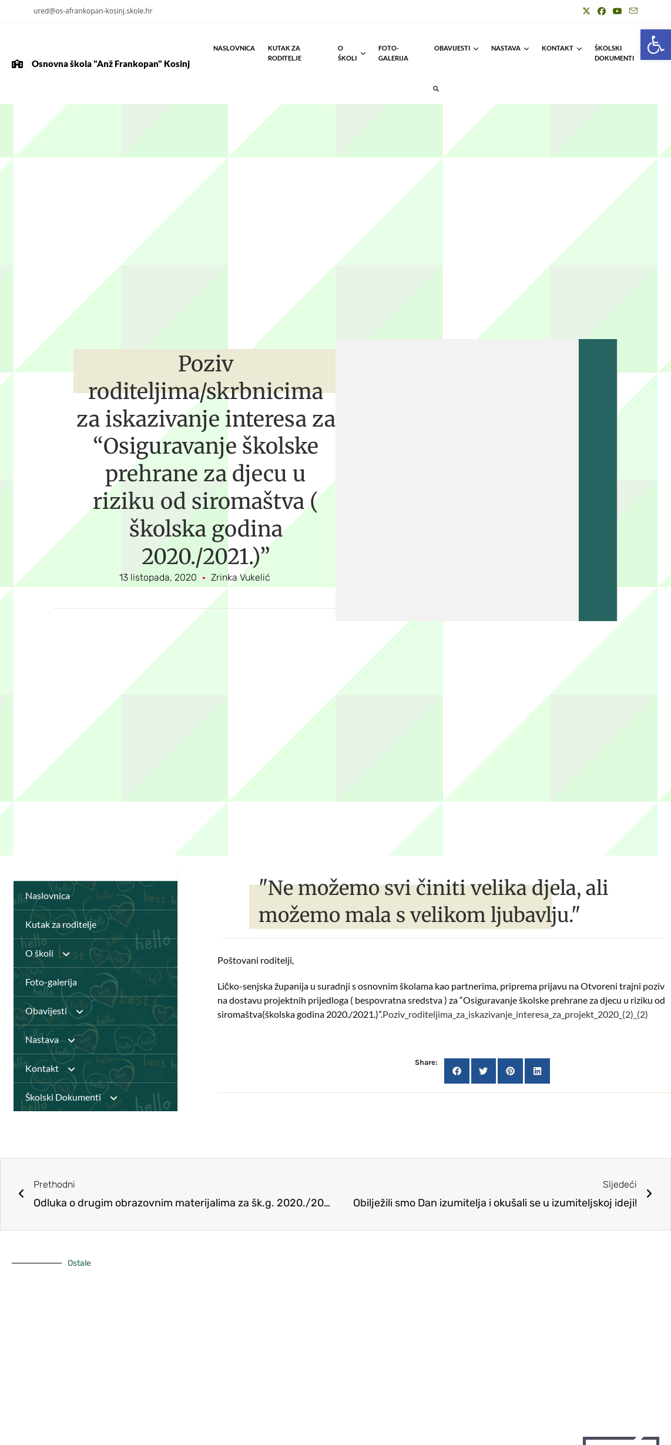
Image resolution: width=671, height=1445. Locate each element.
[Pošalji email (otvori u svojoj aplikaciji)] (632, 11)
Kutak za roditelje (284, 53)
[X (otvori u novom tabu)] (586, 11)
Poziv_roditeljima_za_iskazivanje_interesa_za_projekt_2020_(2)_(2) (515, 1014)
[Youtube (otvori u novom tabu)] (617, 11)
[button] (655, 44)
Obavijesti (456, 48)
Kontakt (562, 48)
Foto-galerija (393, 53)
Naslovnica (234, 48)
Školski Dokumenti (627, 53)
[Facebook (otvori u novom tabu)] (601, 11)
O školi (351, 53)
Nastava (510, 48)
